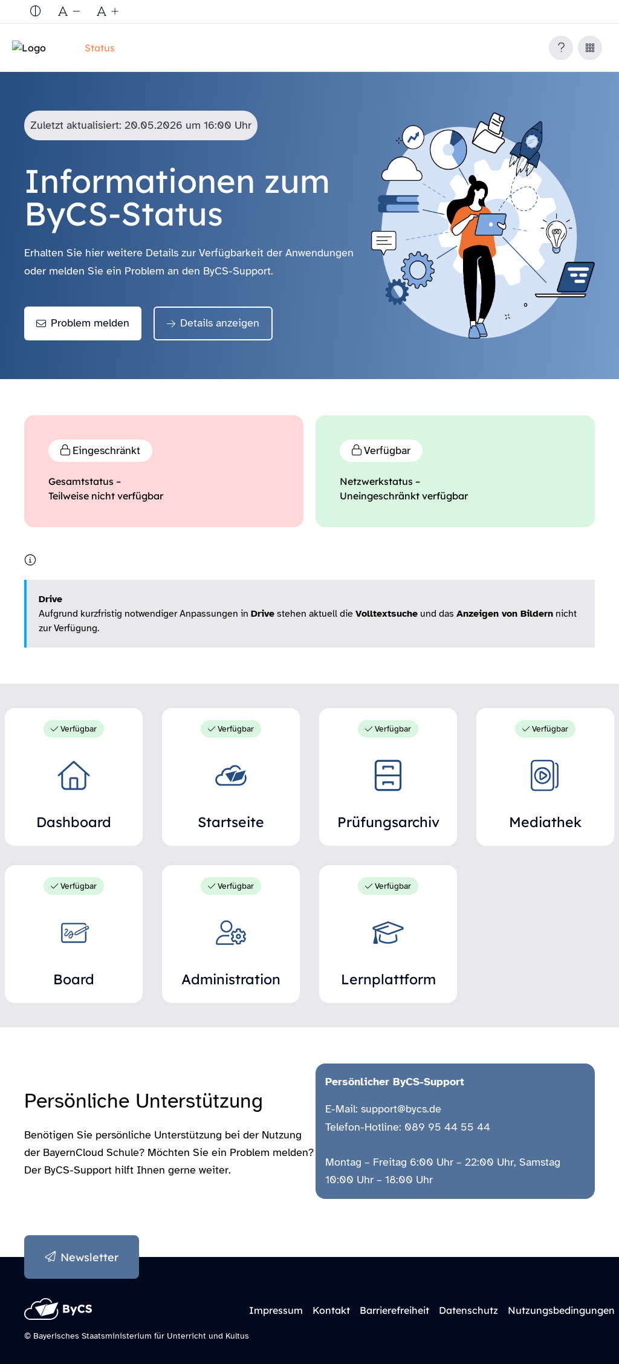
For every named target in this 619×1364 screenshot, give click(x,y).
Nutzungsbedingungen (561, 1310)
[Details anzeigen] (213, 323)
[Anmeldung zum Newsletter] (81, 1257)
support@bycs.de (401, 1109)
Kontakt (331, 1310)
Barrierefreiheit (394, 1310)
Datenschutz (468, 1310)
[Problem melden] (82, 323)
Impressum (276, 1310)
